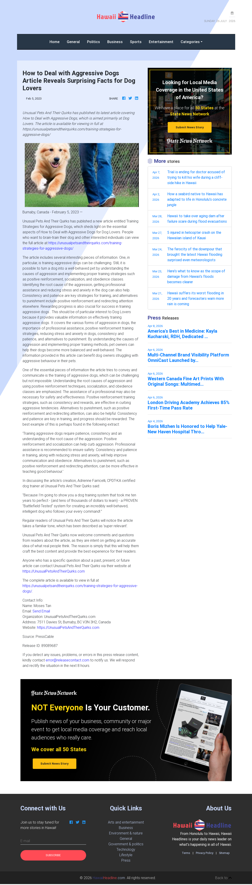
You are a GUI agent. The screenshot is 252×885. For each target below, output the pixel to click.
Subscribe (53, 855)
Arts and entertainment (126, 822)
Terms (186, 853)
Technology (126, 849)
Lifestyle (125, 855)
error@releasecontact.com (67, 660)
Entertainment (161, 41)
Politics (93, 41)
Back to (223, 877)
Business (115, 41)
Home (56, 41)
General (73, 41)
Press (125, 860)
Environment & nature (126, 833)
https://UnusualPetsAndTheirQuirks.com (53, 571)
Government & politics (125, 844)
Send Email (41, 611)
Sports (136, 41)
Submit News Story (190, 127)
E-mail (25, 841)
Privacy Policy (204, 853)
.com (109, 877)
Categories (190, 41)
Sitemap (224, 853)
